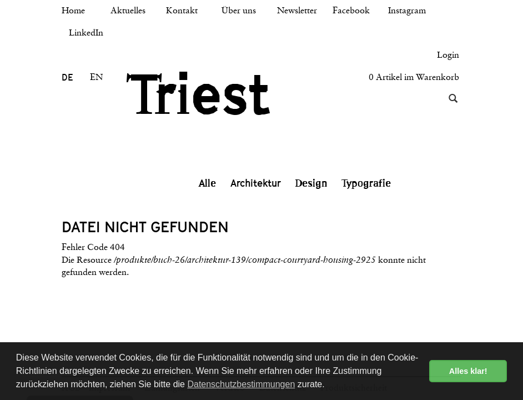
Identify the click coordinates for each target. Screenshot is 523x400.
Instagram (407, 11)
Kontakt (182, 11)
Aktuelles (127, 11)
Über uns (239, 11)
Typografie (366, 183)
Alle (207, 183)
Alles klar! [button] (468, 371)
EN (96, 77)
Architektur (255, 183)
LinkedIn (86, 33)
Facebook (351, 11)
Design (311, 183)
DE (67, 77)
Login (448, 55)
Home (73, 11)
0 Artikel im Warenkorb (414, 77)
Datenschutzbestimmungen (241, 384)
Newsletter (297, 11)
